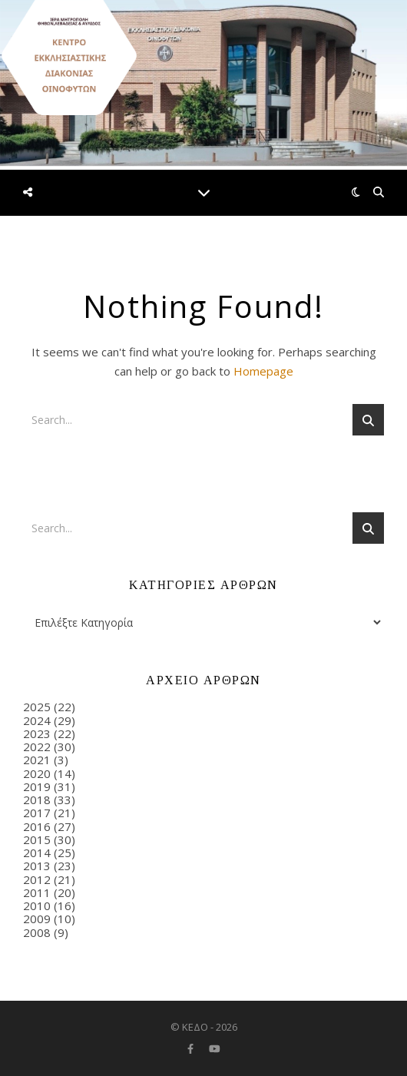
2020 (37, 773)
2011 (37, 892)
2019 (37, 786)
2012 (37, 879)
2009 (37, 918)
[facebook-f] (191, 1049)
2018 (37, 799)
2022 (37, 746)
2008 (37, 932)
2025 (37, 706)
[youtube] (214, 1049)
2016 (37, 826)
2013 (37, 865)
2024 (37, 720)
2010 (37, 905)
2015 (37, 839)
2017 (37, 812)
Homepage (263, 371)
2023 (37, 733)
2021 (37, 759)
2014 (37, 852)
